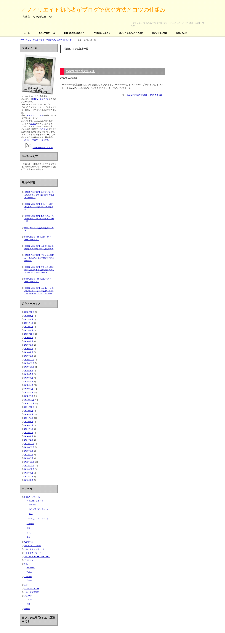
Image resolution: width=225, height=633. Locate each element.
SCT (31, 514)
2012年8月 (28, 473)
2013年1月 (28, 458)
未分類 (27, 609)
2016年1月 (28, 356)
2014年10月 (29, 407)
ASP (26, 585)
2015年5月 (28, 381)
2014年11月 (29, 403)
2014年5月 (28, 425)
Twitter (29, 572)
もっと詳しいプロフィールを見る (35, 140)
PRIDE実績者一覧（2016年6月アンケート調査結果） (38, 280)
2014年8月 (28, 414)
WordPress (28, 542)
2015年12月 (29, 360)
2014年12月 (29, 400)
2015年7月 (28, 374)
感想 (28, 604)
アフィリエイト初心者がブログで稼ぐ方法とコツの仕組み (93, 10)
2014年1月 (28, 440)
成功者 (33, 124)
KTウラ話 (30, 599)
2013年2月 (28, 455)
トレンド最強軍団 (31, 592)
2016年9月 (28, 338)
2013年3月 (28, 451)
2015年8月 (28, 370)
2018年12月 (29, 312)
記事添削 (32, 504)
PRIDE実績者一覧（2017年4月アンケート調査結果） (38, 238)
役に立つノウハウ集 (32, 546)
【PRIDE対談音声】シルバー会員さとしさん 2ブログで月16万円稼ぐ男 (39, 207)
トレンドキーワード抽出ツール (37, 557)
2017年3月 (28, 327)
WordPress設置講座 (80, 71)
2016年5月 (28, 345)
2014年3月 (28, 433)
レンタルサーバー (31, 588)
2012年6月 (28, 480)
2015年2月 (28, 392)
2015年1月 (28, 396)
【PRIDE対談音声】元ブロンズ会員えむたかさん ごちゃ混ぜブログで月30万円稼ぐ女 (39, 195)
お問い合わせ (181, 33)
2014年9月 (28, 411)
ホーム (27, 33)
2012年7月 (28, 476)
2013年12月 (29, 444)
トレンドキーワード (32, 553)
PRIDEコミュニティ (102, 33)
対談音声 (30, 524)
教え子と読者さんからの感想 (131, 33)
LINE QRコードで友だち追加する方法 (39, 229)
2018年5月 (28, 316)
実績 (28, 537)
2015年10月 (29, 367)
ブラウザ (28, 577)
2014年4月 (28, 429)
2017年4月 (28, 323)
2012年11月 (29, 465)
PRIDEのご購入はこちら (74, 33)
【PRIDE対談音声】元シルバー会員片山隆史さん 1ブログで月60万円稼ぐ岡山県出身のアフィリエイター (39, 291)
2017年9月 (28, 319)
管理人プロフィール (47, 33)
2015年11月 (29, 363)
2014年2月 (28, 436)
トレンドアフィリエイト (34, 549)
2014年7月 (28, 418)
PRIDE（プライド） (40, 99)
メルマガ (28, 596)
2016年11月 (29, 334)
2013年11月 (29, 447)
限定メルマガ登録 (159, 33)
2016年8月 (28, 341)
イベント (30, 533)
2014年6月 (28, 422)
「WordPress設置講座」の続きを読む (144, 95)
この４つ (43, 129)
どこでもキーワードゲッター (38, 519)
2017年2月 (28, 330)
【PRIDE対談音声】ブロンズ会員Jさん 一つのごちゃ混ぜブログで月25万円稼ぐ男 (39, 258)
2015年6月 (28, 378)
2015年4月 (28, 385)
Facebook (31, 567)
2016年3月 (28, 349)
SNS (26, 564)
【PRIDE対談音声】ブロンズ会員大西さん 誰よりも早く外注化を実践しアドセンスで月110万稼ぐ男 (39, 270)
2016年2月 (28, 352)
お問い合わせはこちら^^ (39, 148)
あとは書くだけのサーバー (40, 509)
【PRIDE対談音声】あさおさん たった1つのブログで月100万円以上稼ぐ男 (39, 218)
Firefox (29, 580)
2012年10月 (29, 469)
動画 (28, 528)
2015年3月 (28, 389)
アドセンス (29, 560)
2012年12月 (29, 462)
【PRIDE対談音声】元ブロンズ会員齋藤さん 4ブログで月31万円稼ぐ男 (39, 247)
